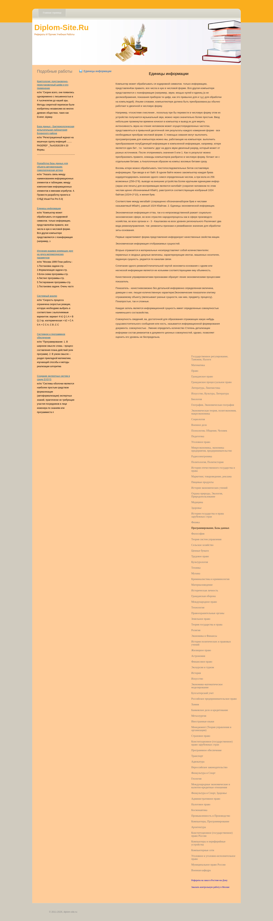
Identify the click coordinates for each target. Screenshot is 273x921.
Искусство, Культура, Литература (210, 393)
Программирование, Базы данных (210, 528)
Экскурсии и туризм (202, 667)
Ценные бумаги (200, 550)
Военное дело (199, 425)
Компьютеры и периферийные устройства (208, 843)
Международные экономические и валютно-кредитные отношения (210, 786)
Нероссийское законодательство (209, 767)
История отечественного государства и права (213, 469)
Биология (196, 399)
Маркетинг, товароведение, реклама (211, 476)
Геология (196, 778)
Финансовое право (201, 661)
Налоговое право (200, 804)
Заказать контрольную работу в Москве (210, 887)
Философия (197, 533)
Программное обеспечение (206, 750)
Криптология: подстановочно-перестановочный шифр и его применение (52, 85)
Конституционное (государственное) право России (212, 834)
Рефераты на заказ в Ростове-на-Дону (209, 880)
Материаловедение (202, 584)
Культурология (199, 562)
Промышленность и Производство (210, 815)
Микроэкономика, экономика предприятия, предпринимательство (211, 449)
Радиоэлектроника (201, 456)
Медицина (197, 502)
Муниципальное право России (208, 864)
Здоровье (196, 508)
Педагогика (197, 436)
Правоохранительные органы (207, 613)
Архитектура (198, 827)
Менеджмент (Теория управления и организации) (211, 729)
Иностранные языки (202, 721)
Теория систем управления (206, 539)
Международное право (204, 601)
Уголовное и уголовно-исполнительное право (213, 857)
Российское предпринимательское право (214, 698)
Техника (196, 567)
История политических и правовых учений (211, 643)
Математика (198, 365)
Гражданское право (202, 376)
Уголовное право (200, 442)
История (196, 673)
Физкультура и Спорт (203, 773)
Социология (198, 419)
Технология (197, 607)
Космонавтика (199, 810)
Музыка (195, 573)
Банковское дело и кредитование (209, 710)
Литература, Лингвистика (205, 387)
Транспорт (197, 756)
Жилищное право (201, 650)
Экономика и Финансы (204, 636)
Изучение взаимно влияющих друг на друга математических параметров (55, 254)
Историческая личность (204, 590)
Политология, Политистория (207, 462)
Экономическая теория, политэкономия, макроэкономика (213, 412)
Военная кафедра (201, 870)
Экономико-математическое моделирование (207, 686)
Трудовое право (200, 556)
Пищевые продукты (202, 482)
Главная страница (52, 12)
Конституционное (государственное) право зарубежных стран (212, 743)
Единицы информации (49, 208)
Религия (195, 630)
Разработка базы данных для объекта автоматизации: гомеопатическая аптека (52, 167)
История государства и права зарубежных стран (207, 515)
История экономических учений (209, 487)
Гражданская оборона (203, 596)
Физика (195, 522)
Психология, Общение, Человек (209, 430)
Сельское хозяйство (202, 545)
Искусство (197, 678)
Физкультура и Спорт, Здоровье (209, 793)
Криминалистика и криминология (210, 579)
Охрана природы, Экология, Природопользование (207, 495)
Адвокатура (197, 761)
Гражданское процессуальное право (211, 382)
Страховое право (200, 735)
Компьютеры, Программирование (210, 821)
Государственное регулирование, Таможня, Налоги (209, 358)
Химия (195, 704)
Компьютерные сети (202, 850)
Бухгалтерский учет (202, 693)
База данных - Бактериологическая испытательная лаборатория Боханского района (55, 130)
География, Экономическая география (212, 405)
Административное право (205, 798)
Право (194, 370)
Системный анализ (47, 296)
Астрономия (198, 656)
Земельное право (200, 618)
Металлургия (198, 715)
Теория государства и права (206, 624)
